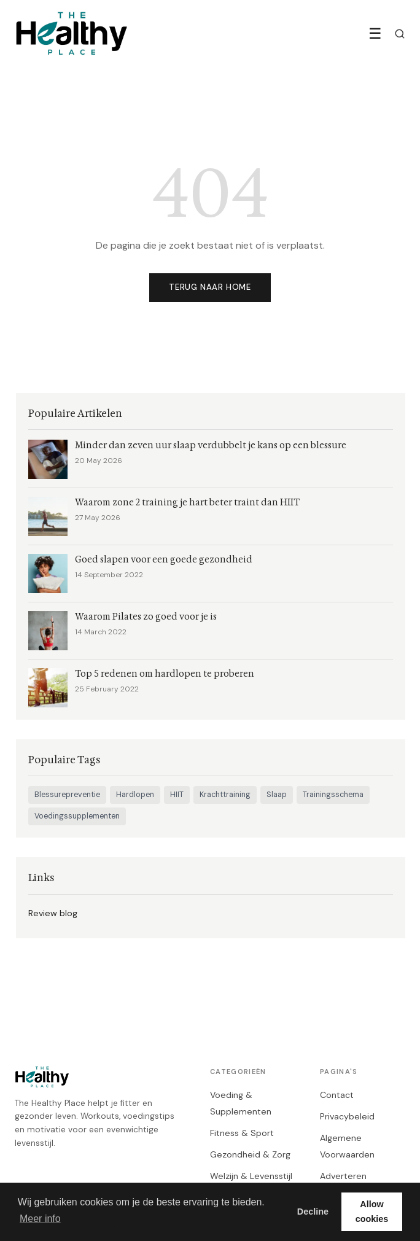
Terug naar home (210, 287)
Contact (337, 1094)
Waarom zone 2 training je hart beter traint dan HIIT (187, 502)
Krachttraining (225, 794)
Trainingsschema (333, 794)
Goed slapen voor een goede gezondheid (163, 560)
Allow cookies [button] (372, 1211)
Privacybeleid (347, 1116)
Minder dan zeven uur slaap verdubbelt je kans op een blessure (210, 445)
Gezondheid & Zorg (250, 1154)
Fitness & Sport (242, 1132)
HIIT (177, 794)
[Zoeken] (399, 33)
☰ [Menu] (375, 33)
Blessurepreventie (67, 794)
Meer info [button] (40, 1218)
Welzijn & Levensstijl (251, 1175)
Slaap (276, 794)
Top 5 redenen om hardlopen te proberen (164, 674)
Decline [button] (313, 1211)
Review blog (52, 913)
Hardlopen (135, 794)
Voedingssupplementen (77, 816)
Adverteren (343, 1175)
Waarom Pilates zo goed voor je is (146, 617)
